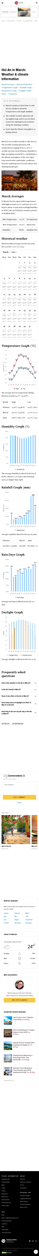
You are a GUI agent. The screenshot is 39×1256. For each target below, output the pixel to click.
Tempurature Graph (10, 88)
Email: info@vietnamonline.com (10, 1218)
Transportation (6, 1182)
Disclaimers (23, 1188)
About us (22, 1179)
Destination (5, 723)
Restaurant (5, 1194)
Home (3, 21)
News (3, 1215)
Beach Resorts (24, 1201)
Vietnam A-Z (5, 1197)
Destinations (11, 21)
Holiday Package (24, 1195)
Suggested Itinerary (25, 1198)
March (27, 913)
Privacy (22, 1185)
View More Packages (9, 1080)
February (17, 913)
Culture (4, 1191)
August (17, 920)
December (28, 923)
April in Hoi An (6, 846)
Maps (3, 1185)
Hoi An (19, 21)
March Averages (8, 85)
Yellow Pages (5, 1205)
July (5, 920)
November (18, 923)
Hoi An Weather (28, 21)
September (29, 920)
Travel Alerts (5, 1229)
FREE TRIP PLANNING (19, 1000)
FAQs (4, 94)
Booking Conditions (25, 1182)
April (5, 916)
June (26, 916)
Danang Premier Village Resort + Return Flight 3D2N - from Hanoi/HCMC (23, 1058)
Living (3, 1188)
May (16, 916)
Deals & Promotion (25, 1204)
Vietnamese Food (6, 1202)
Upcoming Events (6, 1232)
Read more (5, 849)
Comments (12, 94)
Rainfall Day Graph (9, 91)
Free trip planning (6, 1221)
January (6, 913)
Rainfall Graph (26, 88)
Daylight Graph (25, 91)
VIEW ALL (19, 802)
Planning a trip (6, 1179)
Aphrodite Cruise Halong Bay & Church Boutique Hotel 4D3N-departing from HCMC (24, 1070)
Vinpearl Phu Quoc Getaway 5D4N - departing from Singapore (24, 1045)
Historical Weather (24, 85)
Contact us (5, 1224)
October (6, 923)
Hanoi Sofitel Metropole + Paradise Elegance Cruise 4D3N (24, 1032)
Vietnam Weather (17, 723)
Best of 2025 (23, 1207)
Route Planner (5, 1199)
